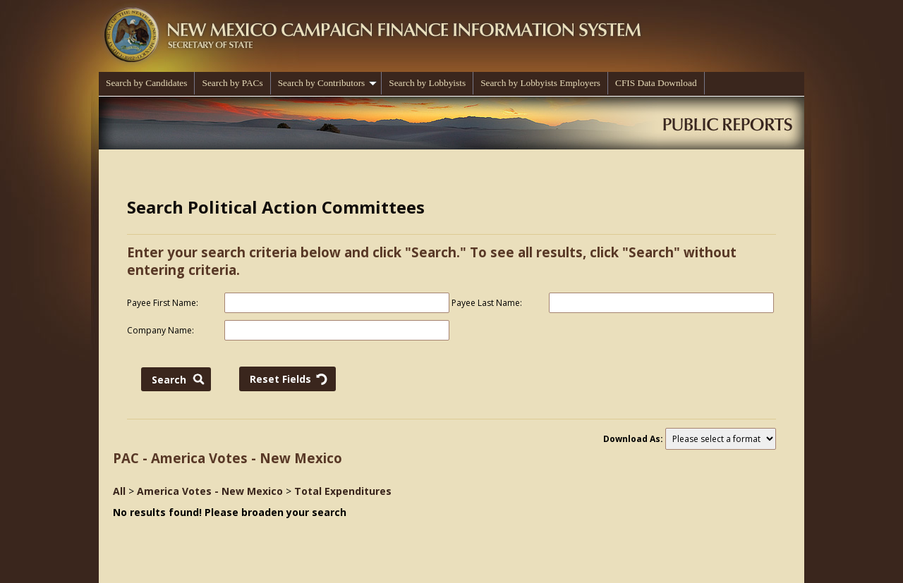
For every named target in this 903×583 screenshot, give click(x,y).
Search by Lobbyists (427, 83)
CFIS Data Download (656, 83)
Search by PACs (232, 83)
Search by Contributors (327, 83)
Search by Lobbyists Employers (540, 83)
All (119, 491)
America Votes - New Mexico (210, 491)
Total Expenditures (343, 491)
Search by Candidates (146, 83)
